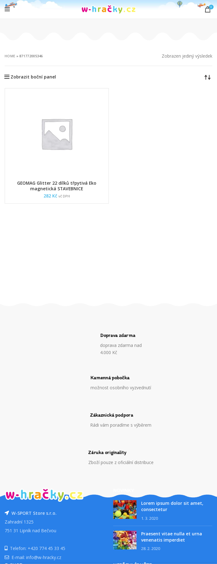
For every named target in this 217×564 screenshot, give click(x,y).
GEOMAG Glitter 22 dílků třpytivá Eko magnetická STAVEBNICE (56, 186)
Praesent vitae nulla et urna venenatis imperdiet (171, 537)
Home (10, 56)
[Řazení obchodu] (207, 77)
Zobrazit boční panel (33, 77)
